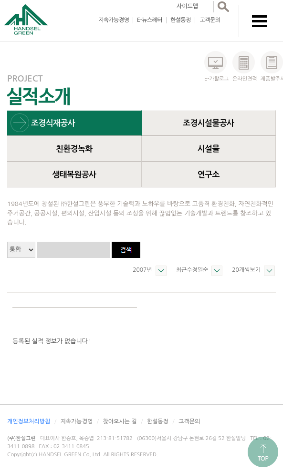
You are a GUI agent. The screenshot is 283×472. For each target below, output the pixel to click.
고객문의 (210, 20)
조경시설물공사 (208, 123)
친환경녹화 (74, 149)
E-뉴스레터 (149, 20)
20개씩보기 (246, 270)
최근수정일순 (192, 270)
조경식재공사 (53, 123)
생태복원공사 (74, 175)
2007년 (142, 270)
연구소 (209, 175)
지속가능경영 (113, 20)
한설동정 (180, 20)
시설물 (209, 149)
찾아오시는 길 (119, 421)
